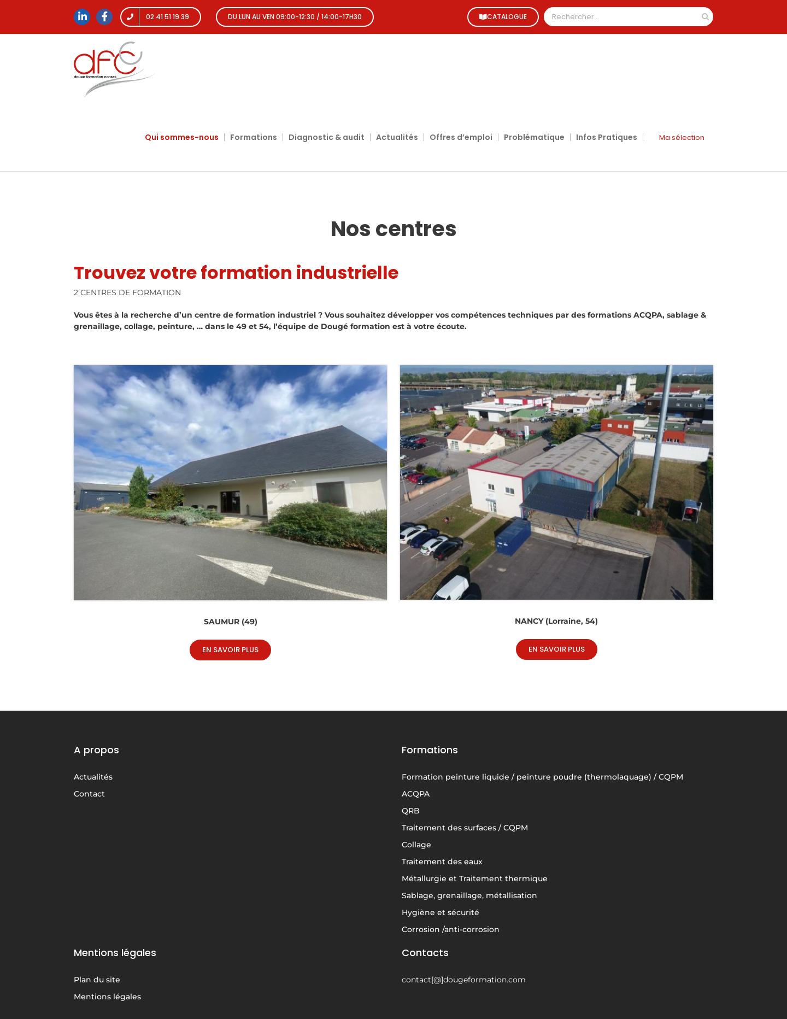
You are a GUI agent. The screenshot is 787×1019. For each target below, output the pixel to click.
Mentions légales (107, 997)
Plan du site (97, 980)
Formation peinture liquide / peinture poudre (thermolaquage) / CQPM (542, 777)
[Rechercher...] (620, 16)
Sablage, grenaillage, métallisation (469, 895)
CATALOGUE (502, 16)
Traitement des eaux (442, 861)
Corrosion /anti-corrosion (451, 929)
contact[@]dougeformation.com (464, 980)
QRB (411, 811)
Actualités (93, 777)
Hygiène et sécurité (440, 912)
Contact (89, 794)
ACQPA (416, 794)
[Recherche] (705, 16)
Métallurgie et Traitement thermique (475, 878)
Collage (416, 845)
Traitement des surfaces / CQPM (465, 828)
